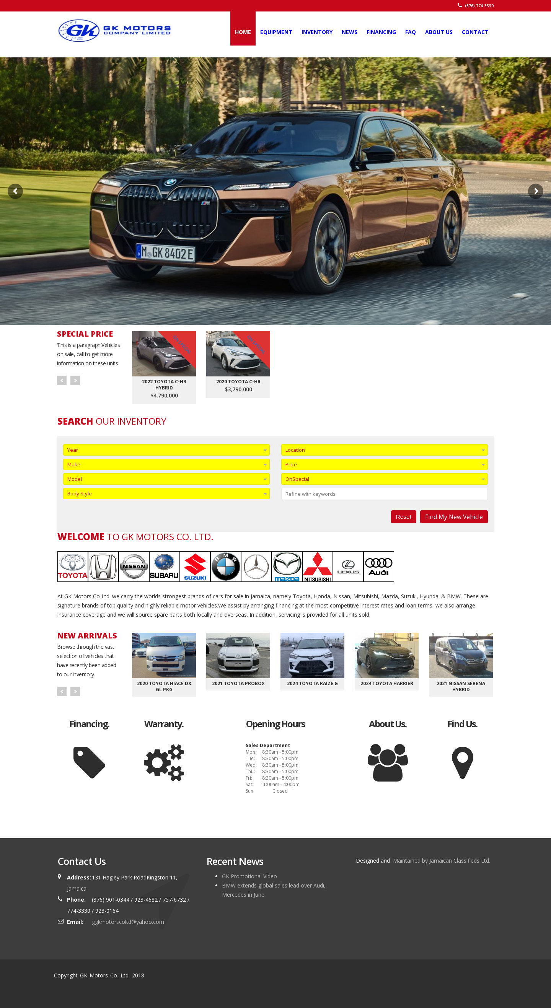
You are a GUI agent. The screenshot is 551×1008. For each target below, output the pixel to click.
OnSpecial (297, 479)
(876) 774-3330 (476, 5)
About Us (439, 32)
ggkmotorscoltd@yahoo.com (128, 921)
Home (243, 32)
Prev (62, 380)
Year (72, 449)
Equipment (276, 32)
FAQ (410, 32)
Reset (404, 516)
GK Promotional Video (249, 876)
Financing (381, 32)
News (349, 32)
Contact (475, 32)
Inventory (317, 32)
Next (75, 380)
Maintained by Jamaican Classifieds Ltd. (440, 860)
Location (295, 449)
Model (74, 479)
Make (73, 464)
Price (291, 464)
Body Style (79, 493)
